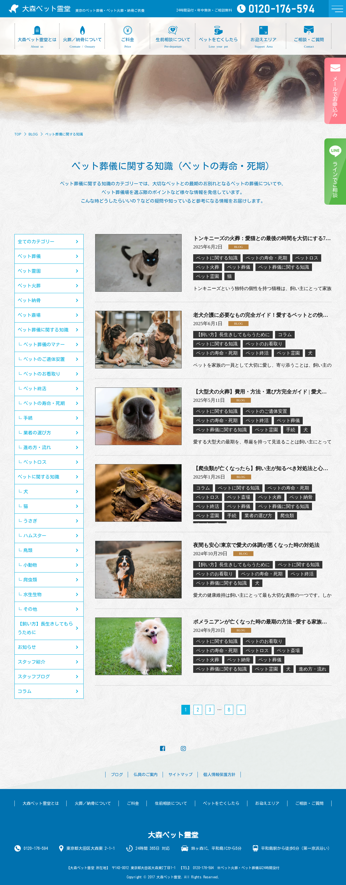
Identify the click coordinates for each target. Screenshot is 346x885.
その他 (30, 609)
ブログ (117, 775)
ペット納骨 (29, 300)
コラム (24, 691)
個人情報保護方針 (219, 775)
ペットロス (34, 462)
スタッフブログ (34, 676)
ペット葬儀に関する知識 (43, 329)
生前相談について (171, 803)
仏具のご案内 (145, 775)
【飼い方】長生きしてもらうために (45, 628)
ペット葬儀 (29, 256)
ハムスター (34, 535)
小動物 (30, 565)
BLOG (33, 133)
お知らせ (27, 647)
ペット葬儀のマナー (44, 344)
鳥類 (28, 550)
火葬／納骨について (93, 803)
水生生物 (32, 594)
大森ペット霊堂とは (40, 803)
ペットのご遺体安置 (44, 359)
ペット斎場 (29, 315)
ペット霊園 (29, 271)
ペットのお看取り (41, 374)
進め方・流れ (37, 447)
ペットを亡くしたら (221, 803)
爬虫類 (30, 579)
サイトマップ (180, 775)
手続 (28, 418)
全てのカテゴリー (36, 241)
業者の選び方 (37, 432)
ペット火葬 (29, 285)
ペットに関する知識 (38, 476)
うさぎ (30, 521)
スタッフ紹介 (31, 662)
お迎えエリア (267, 803)
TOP (17, 133)
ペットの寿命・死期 (44, 403)
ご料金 (133, 803)
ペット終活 (34, 388)
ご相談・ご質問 (309, 803)
